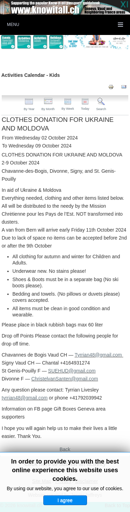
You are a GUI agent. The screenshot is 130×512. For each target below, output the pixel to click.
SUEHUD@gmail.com (72, 371)
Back (65, 449)
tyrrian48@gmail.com (24, 398)
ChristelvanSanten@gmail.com (64, 378)
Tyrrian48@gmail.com (98, 355)
